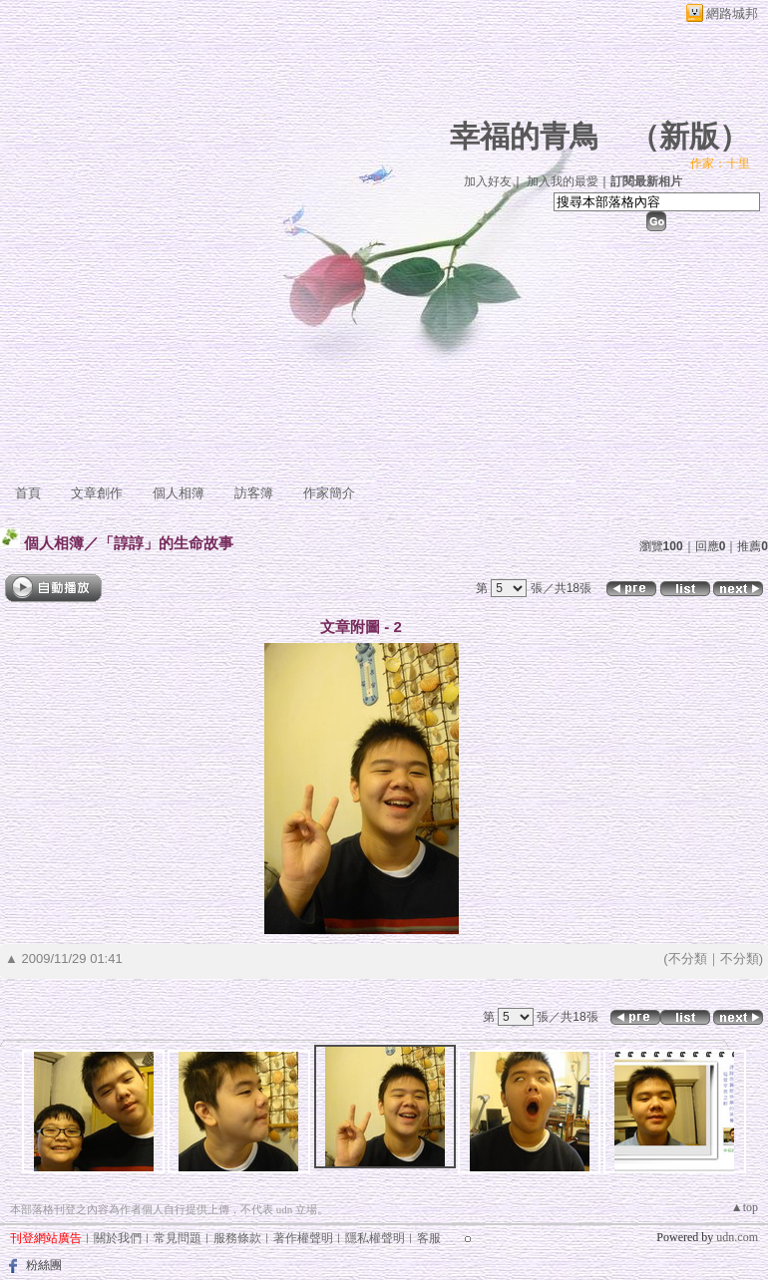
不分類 (687, 958)
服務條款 (237, 1238)
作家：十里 (720, 163)
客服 (429, 1238)
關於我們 (118, 1238)
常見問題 (177, 1238)
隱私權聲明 (375, 1238)
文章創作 (97, 492)
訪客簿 (253, 492)
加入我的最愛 (562, 181)
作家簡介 (329, 492)
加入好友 (488, 181)
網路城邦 (732, 13)
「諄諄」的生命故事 (166, 542)
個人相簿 (178, 492)
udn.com (737, 1237)
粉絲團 (44, 1265)
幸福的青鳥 (524, 136)
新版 (689, 136)
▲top (744, 1207)
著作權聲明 (303, 1238)
